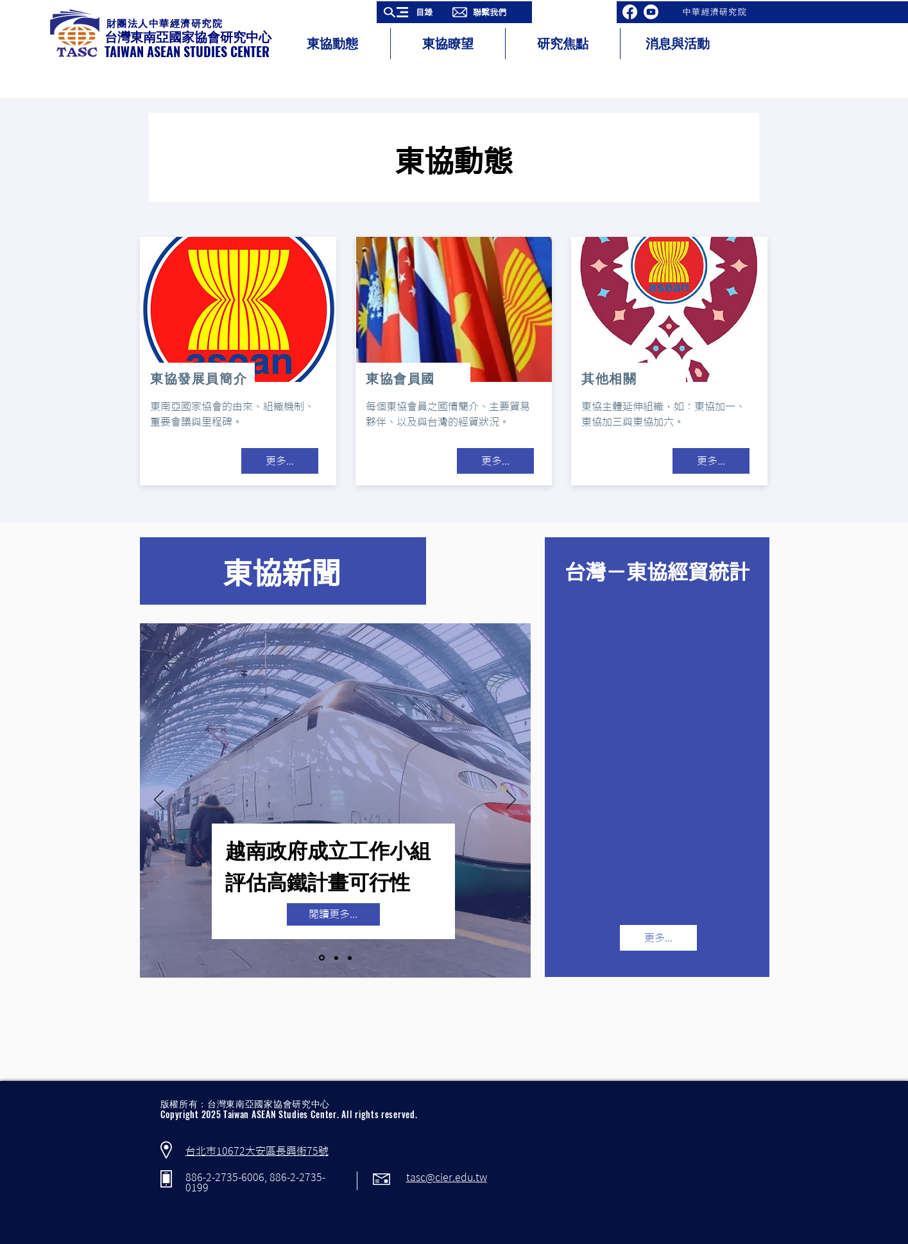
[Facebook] (629, 11)
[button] (412, 12)
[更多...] (279, 461)
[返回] (159, 800)
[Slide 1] (322, 958)
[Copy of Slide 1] (336, 958)
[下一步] (511, 800)
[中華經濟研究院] (716, 12)
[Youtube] (651, 11)
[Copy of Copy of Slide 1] (350, 958)
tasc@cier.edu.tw (446, 1177)
